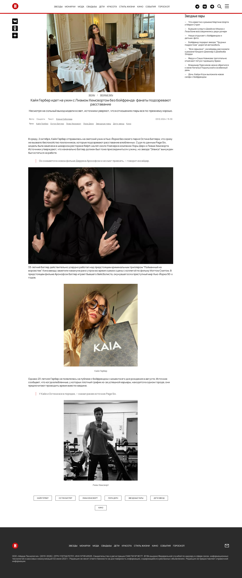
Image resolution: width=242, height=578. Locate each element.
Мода (81, 6)
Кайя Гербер (42, 123)
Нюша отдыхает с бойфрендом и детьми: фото (203, 37)
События (151, 6)
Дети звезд (118, 123)
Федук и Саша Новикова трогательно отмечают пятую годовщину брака (206, 59)
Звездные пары (103, 123)
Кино (140, 6)
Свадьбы (91, 6)
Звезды (58, 6)
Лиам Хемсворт (73, 123)
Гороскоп (164, 6)
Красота (112, 6)
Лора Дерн (88, 123)
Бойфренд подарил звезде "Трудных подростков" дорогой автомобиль (205, 43)
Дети (102, 6)
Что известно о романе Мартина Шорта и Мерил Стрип (207, 23)
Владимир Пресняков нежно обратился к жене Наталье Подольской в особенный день (207, 68)
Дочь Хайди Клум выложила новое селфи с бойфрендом (204, 75)
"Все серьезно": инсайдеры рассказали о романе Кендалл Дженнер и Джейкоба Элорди (207, 51)
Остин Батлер (57, 123)
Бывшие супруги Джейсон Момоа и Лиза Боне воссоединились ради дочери (206, 30)
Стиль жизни (127, 6)
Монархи (70, 6)
